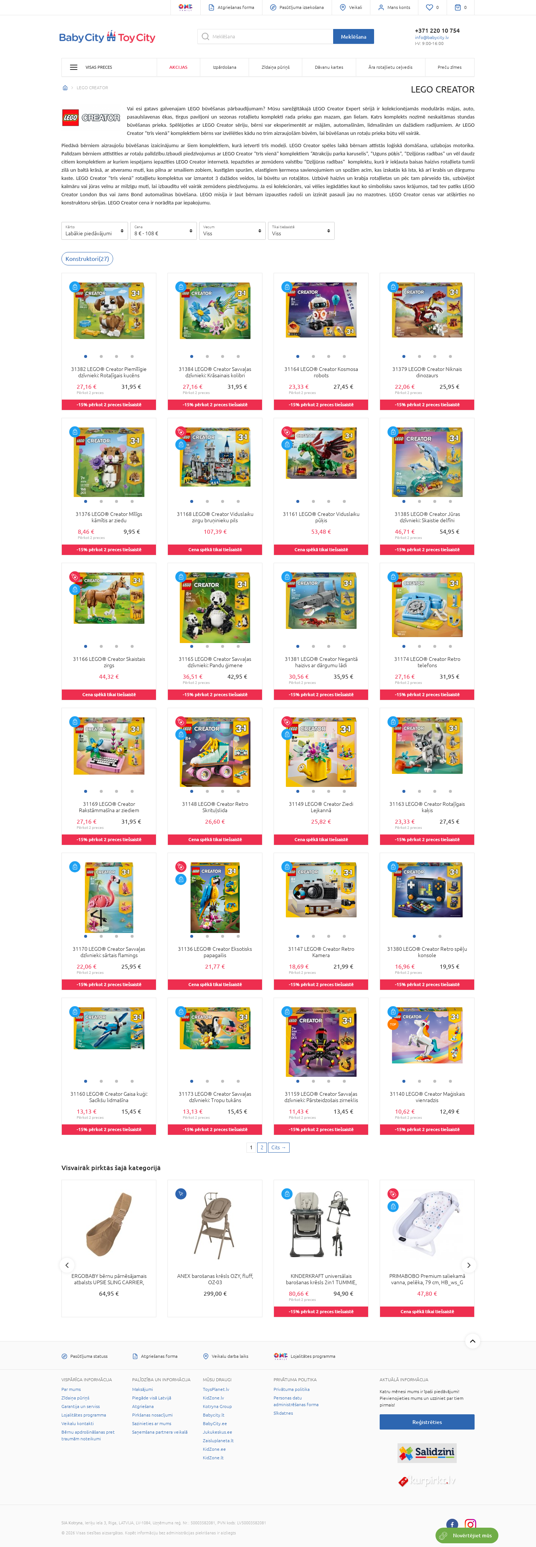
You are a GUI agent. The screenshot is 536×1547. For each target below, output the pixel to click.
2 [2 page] (262, 1147)
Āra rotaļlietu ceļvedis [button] (390, 67)
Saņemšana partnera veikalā (160, 1432)
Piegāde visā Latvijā (151, 1398)
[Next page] (279, 1148)
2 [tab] (101, 356)
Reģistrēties (427, 1422)
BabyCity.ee (215, 1423)
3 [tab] (116, 356)
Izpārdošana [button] (224, 67)
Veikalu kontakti (77, 1423)
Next (469, 1265)
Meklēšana (353, 36)
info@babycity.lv (432, 37)
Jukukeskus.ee (217, 1432)
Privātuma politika (292, 1389)
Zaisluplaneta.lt (218, 1440)
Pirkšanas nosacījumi (152, 1415)
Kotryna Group (217, 1406)
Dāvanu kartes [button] (329, 67)
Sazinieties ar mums (151, 1423)
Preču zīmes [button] (450, 67)
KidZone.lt (213, 1457)
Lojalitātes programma (83, 1415)
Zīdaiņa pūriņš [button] (276, 67)
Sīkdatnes (283, 1413)
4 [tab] (132, 356)
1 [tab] (85, 356)
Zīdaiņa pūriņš (75, 1398)
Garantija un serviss (80, 1406)
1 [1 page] (251, 1147)
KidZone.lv (213, 1398)
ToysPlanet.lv (216, 1389)
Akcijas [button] (178, 67)
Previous (67, 1265)
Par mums (71, 1389)
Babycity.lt (213, 1415)
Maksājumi (142, 1389)
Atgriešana (143, 1406)
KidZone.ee (214, 1449)
